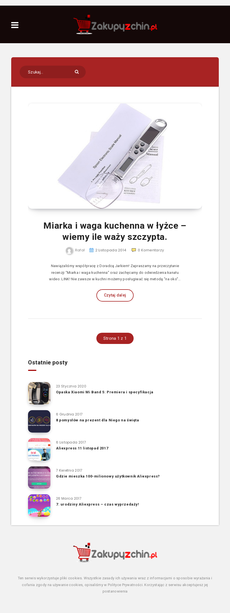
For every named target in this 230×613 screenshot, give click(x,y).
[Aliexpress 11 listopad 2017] (39, 449)
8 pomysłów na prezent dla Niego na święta (97, 420)
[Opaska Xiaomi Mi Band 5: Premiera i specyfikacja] (39, 393)
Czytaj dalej (115, 295)
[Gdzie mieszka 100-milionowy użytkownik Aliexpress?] (39, 477)
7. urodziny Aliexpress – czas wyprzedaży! (97, 504)
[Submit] (77, 71)
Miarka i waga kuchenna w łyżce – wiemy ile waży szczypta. (114, 231)
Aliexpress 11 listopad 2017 (82, 448)
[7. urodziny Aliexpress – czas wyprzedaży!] (39, 505)
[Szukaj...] (53, 72)
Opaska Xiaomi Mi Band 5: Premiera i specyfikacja (105, 392)
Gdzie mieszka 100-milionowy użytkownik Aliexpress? (108, 476)
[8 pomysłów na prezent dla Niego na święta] (39, 421)
